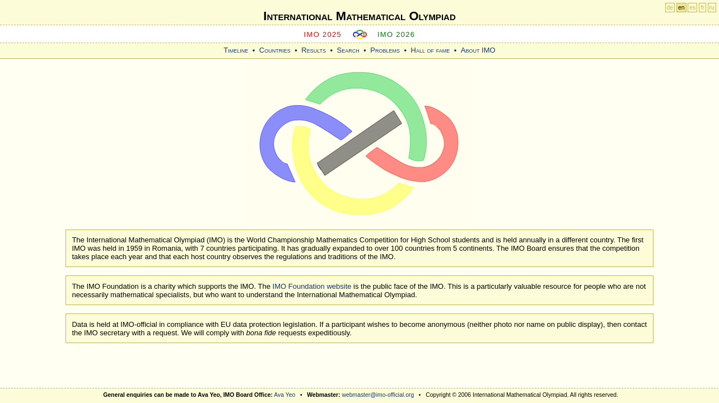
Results (313, 50)
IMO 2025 (323, 34)
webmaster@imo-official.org (378, 395)
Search (348, 50)
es (692, 7)
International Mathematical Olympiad (359, 16)
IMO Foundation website (312, 286)
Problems (385, 50)
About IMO (478, 50)
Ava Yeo (284, 395)
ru (712, 7)
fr (702, 7)
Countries (275, 50)
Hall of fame (430, 50)
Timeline (235, 50)
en (681, 7)
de (670, 7)
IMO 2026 (396, 34)
